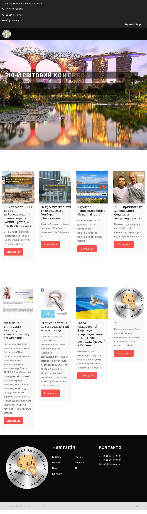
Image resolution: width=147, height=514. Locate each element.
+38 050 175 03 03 (14, 15)
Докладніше (13, 252)
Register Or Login (133, 24)
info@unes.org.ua (13, 20)
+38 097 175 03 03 (14, 9)
